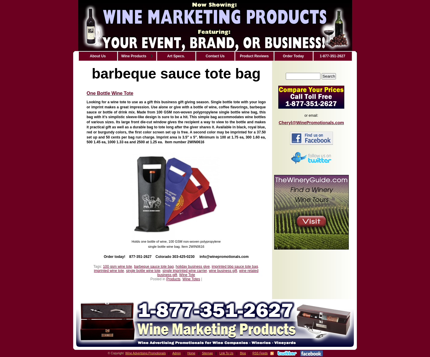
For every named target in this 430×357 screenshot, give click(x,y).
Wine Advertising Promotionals (145, 353)
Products (173, 279)
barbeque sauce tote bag (154, 266)
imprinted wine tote (109, 271)
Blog (243, 353)
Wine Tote (187, 275)
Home (192, 353)
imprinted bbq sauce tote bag (235, 266)
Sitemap (207, 353)
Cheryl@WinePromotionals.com (311, 122)
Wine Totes (191, 279)
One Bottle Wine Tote (110, 93)
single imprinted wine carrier (184, 271)
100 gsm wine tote (117, 266)
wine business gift (223, 271)
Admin (176, 353)
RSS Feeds (260, 353)
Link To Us (226, 353)
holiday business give (193, 266)
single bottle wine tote (143, 271)
